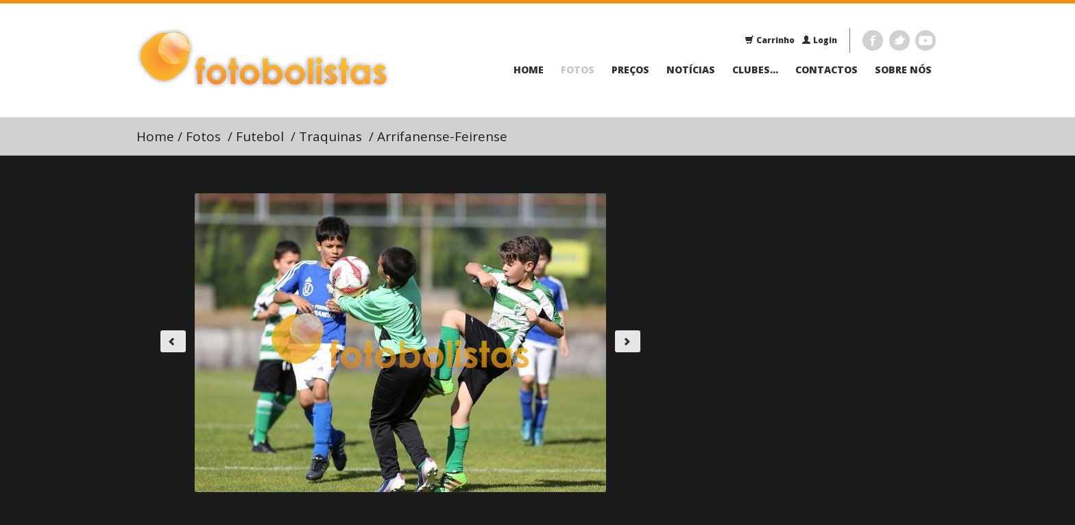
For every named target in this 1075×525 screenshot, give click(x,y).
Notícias (690, 70)
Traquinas (330, 136)
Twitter (899, 40)
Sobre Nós (903, 70)
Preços (630, 70)
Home (529, 70)
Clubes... (755, 70)
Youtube (925, 40)
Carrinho (770, 40)
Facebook (872, 40)
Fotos (577, 70)
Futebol (260, 136)
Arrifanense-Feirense (442, 136)
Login (819, 40)
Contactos (826, 70)
